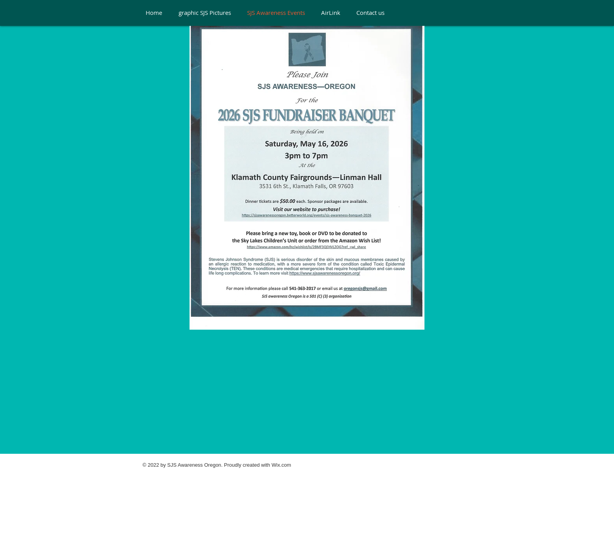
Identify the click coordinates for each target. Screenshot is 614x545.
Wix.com (281, 465)
